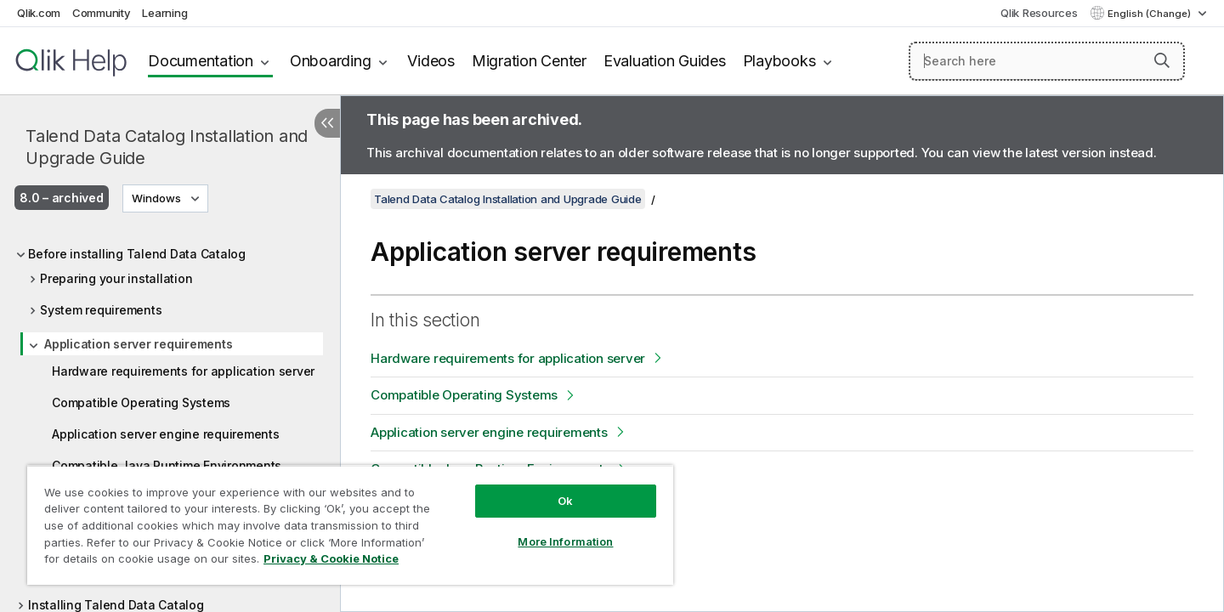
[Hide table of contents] (327, 123)
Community (101, 13)
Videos (431, 61)
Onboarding (330, 61)
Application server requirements (138, 344)
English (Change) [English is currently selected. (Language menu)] (1150, 14)
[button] (1162, 60)
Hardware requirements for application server (183, 371)
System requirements (101, 310)
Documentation (200, 61)
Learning (164, 13)
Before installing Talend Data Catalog (137, 253)
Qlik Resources (1039, 13)
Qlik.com (38, 13)
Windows (156, 198)
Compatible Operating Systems (141, 402)
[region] (350, 525)
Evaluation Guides (665, 61)
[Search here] (1046, 61)
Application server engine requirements (166, 434)
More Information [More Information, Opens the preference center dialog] (565, 541)
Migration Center (529, 61)
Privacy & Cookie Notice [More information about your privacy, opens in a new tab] (331, 558)
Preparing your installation (116, 278)
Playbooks (779, 61)
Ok (565, 500)
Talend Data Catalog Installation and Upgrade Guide (167, 147)
